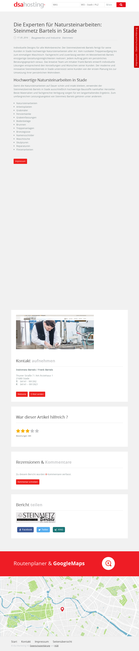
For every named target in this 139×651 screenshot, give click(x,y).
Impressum (136, 60)
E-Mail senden (37, 394)
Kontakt (26, 641)
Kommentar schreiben (28, 482)
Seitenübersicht (62, 641)
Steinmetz (67, 37)
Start (14, 641)
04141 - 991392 (28, 381)
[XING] (59, 529)
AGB (56, 645)
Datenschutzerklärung (136, 40)
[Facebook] (25, 529)
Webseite (22, 394)
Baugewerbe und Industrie (45, 37)
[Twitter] (43, 529)
